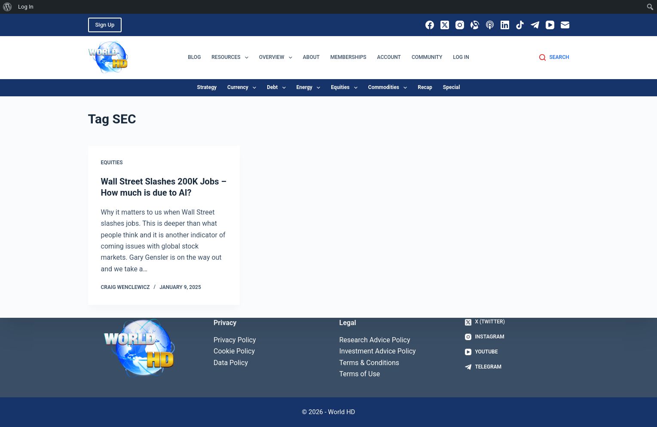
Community (427, 57)
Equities (112, 163)
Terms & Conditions (369, 363)
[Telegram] (535, 25)
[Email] (565, 25)
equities (346, 88)
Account (389, 57)
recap (425, 87)
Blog (194, 57)
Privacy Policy (235, 340)
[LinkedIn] (505, 25)
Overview (277, 57)
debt (278, 88)
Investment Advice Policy (377, 351)
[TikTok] (520, 25)
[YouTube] (550, 25)
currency (243, 88)
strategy (207, 87)
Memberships (348, 57)
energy (310, 88)
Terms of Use (359, 374)
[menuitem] (7, 7)
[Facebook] (429, 25)
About (311, 57)
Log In (461, 57)
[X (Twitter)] (444, 25)
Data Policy (231, 363)
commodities (389, 88)
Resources (231, 57)
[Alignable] (475, 25)
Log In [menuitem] (26, 6)
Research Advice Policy (374, 340)
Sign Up (105, 25)
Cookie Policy (234, 351)
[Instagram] (459, 25)
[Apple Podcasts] (490, 25)
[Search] (554, 57)
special (451, 87)
